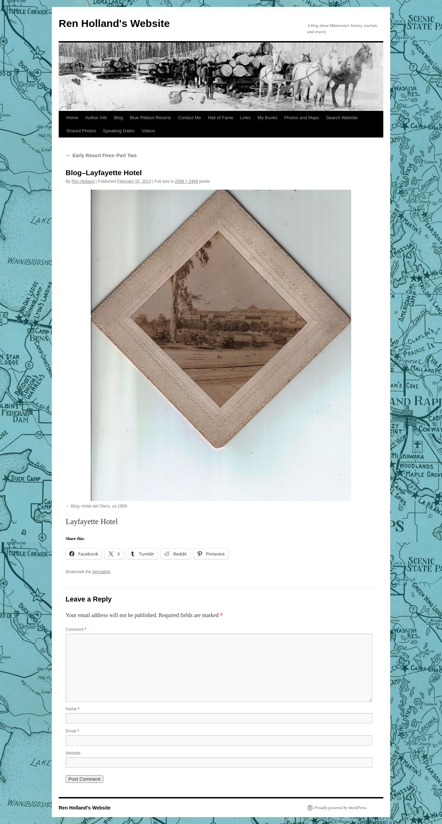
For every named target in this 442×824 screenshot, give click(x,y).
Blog (118, 117)
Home (72, 117)
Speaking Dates (119, 130)
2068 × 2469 (186, 181)
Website (73, 753)
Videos (148, 130)
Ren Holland (82, 181)
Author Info (96, 117)
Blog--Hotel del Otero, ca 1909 (99, 506)
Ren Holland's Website (114, 23)
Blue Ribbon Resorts (150, 117)
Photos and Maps (301, 117)
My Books (267, 117)
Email (72, 731)
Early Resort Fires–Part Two (101, 155)
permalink (101, 571)
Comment (76, 629)
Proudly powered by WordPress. (340, 807)
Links (245, 117)
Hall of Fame (220, 117)
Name (72, 709)
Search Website (342, 117)
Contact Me (189, 117)
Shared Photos (81, 130)
